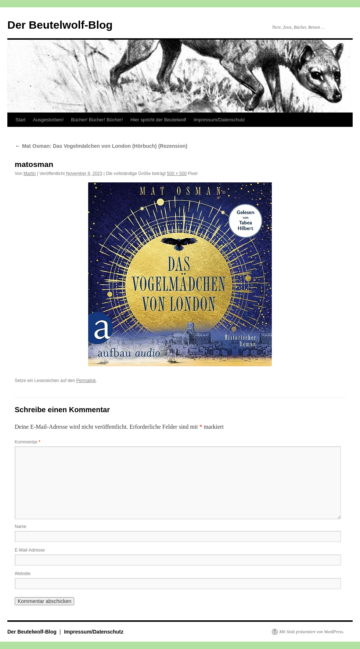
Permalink (86, 380)
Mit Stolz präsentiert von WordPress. (311, 631)
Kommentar (27, 442)
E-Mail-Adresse (30, 550)
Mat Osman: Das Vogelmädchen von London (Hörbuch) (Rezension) (101, 146)
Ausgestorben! (48, 119)
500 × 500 (177, 173)
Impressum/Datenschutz (219, 119)
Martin (30, 173)
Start (20, 119)
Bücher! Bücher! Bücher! (97, 119)
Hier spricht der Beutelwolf (158, 119)
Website (22, 573)
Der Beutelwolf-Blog (60, 25)
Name (20, 526)
